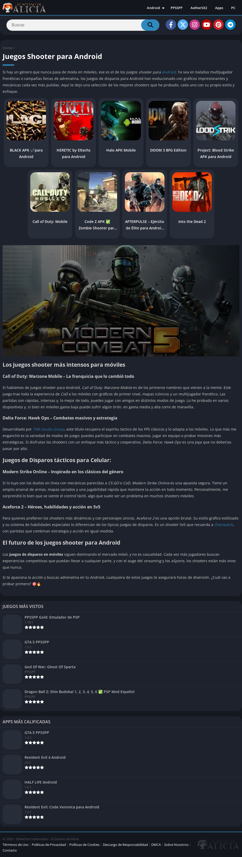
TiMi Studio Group (48, 429)
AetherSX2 (199, 7)
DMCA (156, 844)
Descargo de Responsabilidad (125, 844)
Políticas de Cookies (84, 844)
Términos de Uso (15, 844)
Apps (219, 7)
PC (233, 7)
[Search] (82, 25)
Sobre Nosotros (176, 844)
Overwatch (223, 524)
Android (153, 7)
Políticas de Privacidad (49, 844)
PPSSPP (177, 7)
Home (7, 48)
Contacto (10, 850)
